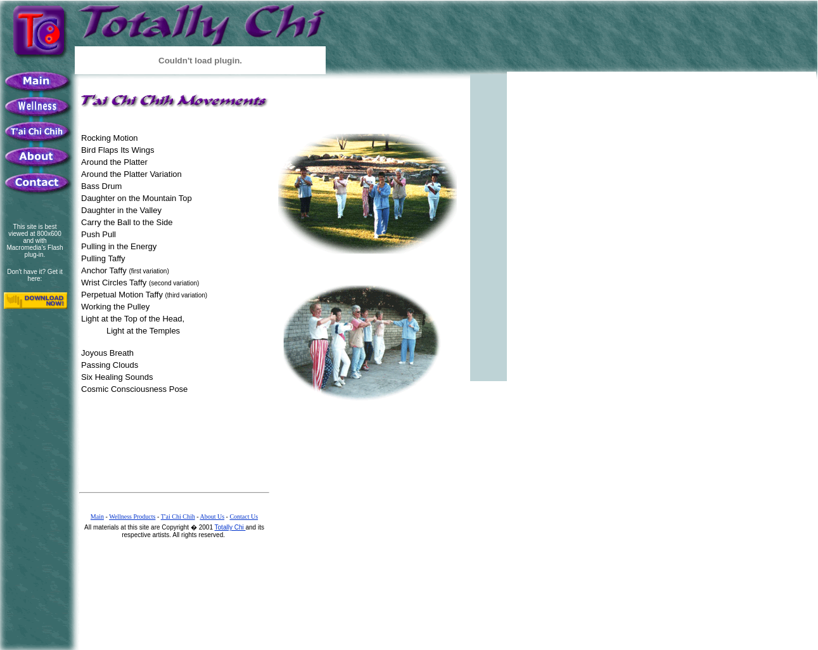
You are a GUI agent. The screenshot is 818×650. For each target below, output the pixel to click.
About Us (212, 516)
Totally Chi (230, 527)
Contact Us (243, 516)
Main (97, 516)
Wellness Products (132, 516)
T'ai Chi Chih (178, 516)
